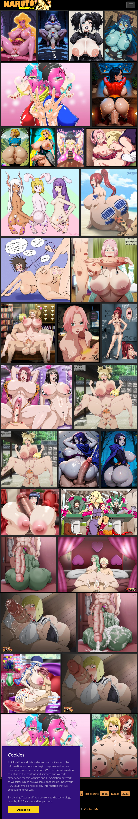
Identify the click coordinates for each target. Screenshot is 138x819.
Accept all (23, 809)
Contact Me (91, 809)
